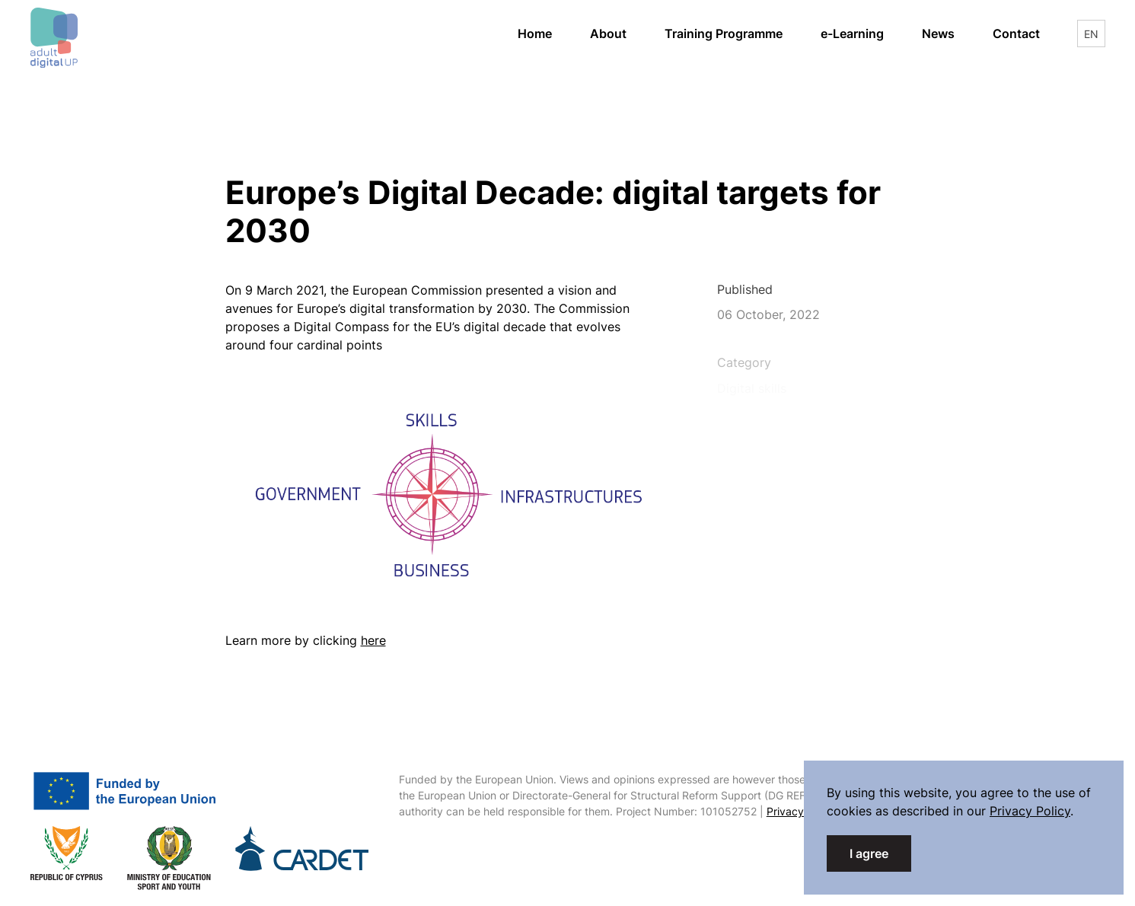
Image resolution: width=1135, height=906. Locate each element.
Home (535, 33)
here (373, 640)
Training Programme (724, 33)
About (608, 33)
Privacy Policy (802, 811)
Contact (1016, 33)
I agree (869, 853)
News (938, 33)
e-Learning (862, 32)
